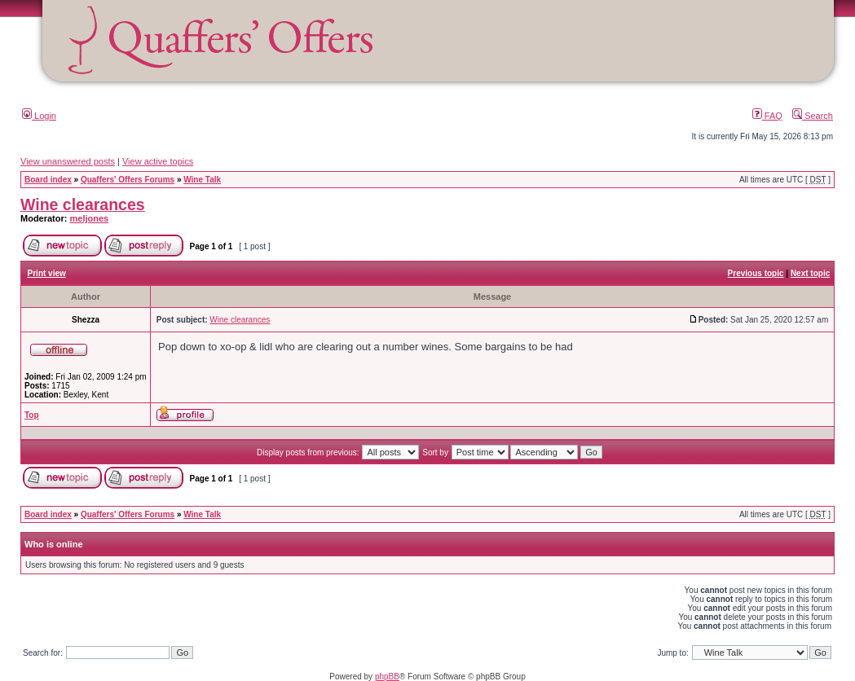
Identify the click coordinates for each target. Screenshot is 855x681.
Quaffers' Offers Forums (127, 179)
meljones (89, 218)
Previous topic (756, 273)
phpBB (387, 676)
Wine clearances (82, 204)
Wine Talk (202, 179)
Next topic (810, 273)
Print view (47, 273)
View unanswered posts (67, 161)
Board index (48, 179)
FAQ (767, 116)
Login (39, 116)
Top (31, 415)
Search (812, 116)
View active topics (157, 161)
